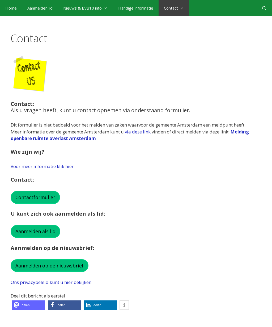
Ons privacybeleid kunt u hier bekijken (51, 282)
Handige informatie (135, 8)
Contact (176, 8)
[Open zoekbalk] (264, 8)
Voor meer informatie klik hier (42, 166)
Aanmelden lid (40, 8)
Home (11, 8)
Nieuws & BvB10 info (88, 8)
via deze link (138, 132)
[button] (28, 305)
